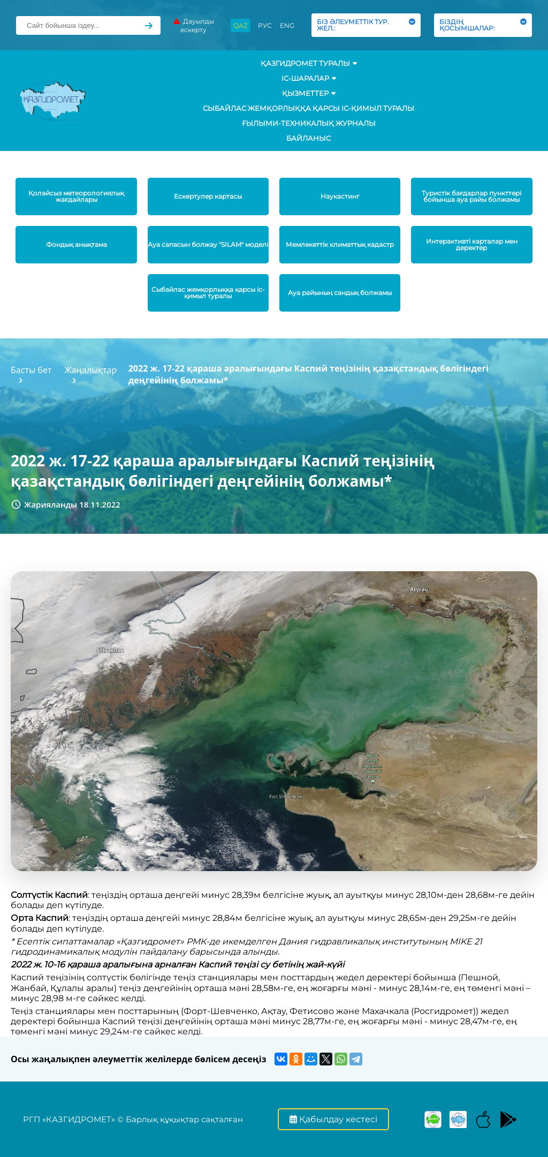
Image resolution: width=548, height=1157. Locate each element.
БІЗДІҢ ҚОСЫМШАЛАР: (483, 25)
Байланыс (308, 138)
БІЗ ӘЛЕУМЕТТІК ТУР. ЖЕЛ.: (366, 25)
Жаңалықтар (90, 370)
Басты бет (31, 370)
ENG (287, 25)
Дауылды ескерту (193, 25)
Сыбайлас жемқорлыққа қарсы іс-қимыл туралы (308, 108)
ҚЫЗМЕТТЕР (309, 93)
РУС (265, 25)
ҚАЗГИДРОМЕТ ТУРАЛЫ (309, 63)
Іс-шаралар (308, 78)
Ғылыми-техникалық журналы (309, 123)
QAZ (240, 25)
